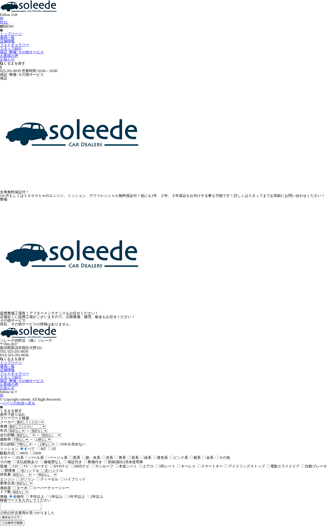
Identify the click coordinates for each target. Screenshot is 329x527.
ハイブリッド (73, 479)
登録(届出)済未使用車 (123, 462)
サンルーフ (102, 466)
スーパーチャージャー (49, 488)
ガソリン (25, 479)
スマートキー (210, 466)
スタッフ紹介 (11, 48)
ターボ (20, 488)
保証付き (73, 462)
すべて (27, 449)
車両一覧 (7, 37)
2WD (36, 453)
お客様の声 (9, 56)
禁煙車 (8, 470)
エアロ (146, 466)
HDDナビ (80, 466)
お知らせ (7, 59)
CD (13, 466)
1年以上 (54, 496)
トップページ (11, 34)
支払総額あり (25, 462)
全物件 (16, 496)
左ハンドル (52, 470)
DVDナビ (59, 466)
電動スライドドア (283, 466)
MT (41, 449)
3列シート (165, 466)
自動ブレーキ (314, 466)
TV (24, 466)
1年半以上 (75, 496)
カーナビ (39, 466)
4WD (22, 453)
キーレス (186, 466)
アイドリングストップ (245, 466)
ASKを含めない (71, 444)
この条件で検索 (12, 524)
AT (52, 449)
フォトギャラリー (14, 45)
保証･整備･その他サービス (22, 52)
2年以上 (95, 496)
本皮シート (126, 466)
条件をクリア (11, 518)
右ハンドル (28, 470)
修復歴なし (51, 462)
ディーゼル (47, 479)
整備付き (93, 462)
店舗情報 (7, 41)
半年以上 (35, 496)
